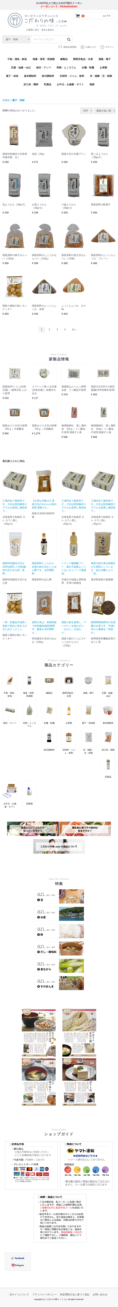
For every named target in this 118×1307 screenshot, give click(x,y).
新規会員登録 (67, 47)
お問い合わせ (100, 1294)
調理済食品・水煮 (83, 59)
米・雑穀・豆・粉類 (101, 76)
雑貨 (92, 84)
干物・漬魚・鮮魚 (17, 59)
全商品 (6, 100)
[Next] (74, 330)
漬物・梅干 (104, 59)
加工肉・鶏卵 (31, 84)
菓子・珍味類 (88, 712)
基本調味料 (30, 76)
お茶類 (103, 67)
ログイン (107, 47)
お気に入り (88, 47)
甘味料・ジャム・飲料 (72, 76)
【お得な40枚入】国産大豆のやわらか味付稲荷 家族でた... (44, 504)
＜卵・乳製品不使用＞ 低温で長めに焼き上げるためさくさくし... (14, 625)
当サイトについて (19, 1294)
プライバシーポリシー (44, 1294)
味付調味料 (48, 76)
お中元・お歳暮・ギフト (70, 84)
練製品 (64, 59)
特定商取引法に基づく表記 (74, 1294)
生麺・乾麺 (88, 67)
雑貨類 (29, 793)
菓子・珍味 (12, 76)
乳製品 (47, 84)
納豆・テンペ (43, 67)
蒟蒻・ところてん (66, 67)
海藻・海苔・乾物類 (44, 59)
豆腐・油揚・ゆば (21, 67)
